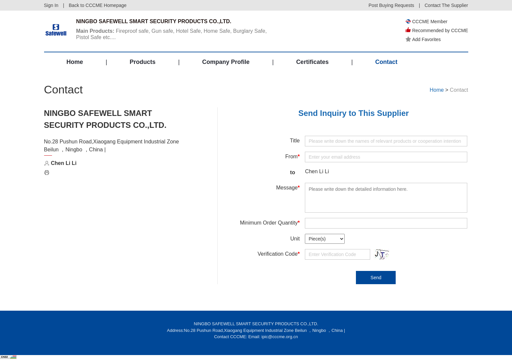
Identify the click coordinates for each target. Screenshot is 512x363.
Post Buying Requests (391, 5)
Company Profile (226, 62)
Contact (386, 62)
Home (75, 62)
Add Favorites (423, 39)
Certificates (312, 62)
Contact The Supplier (446, 5)
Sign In (51, 5)
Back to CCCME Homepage (98, 5)
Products (142, 62)
